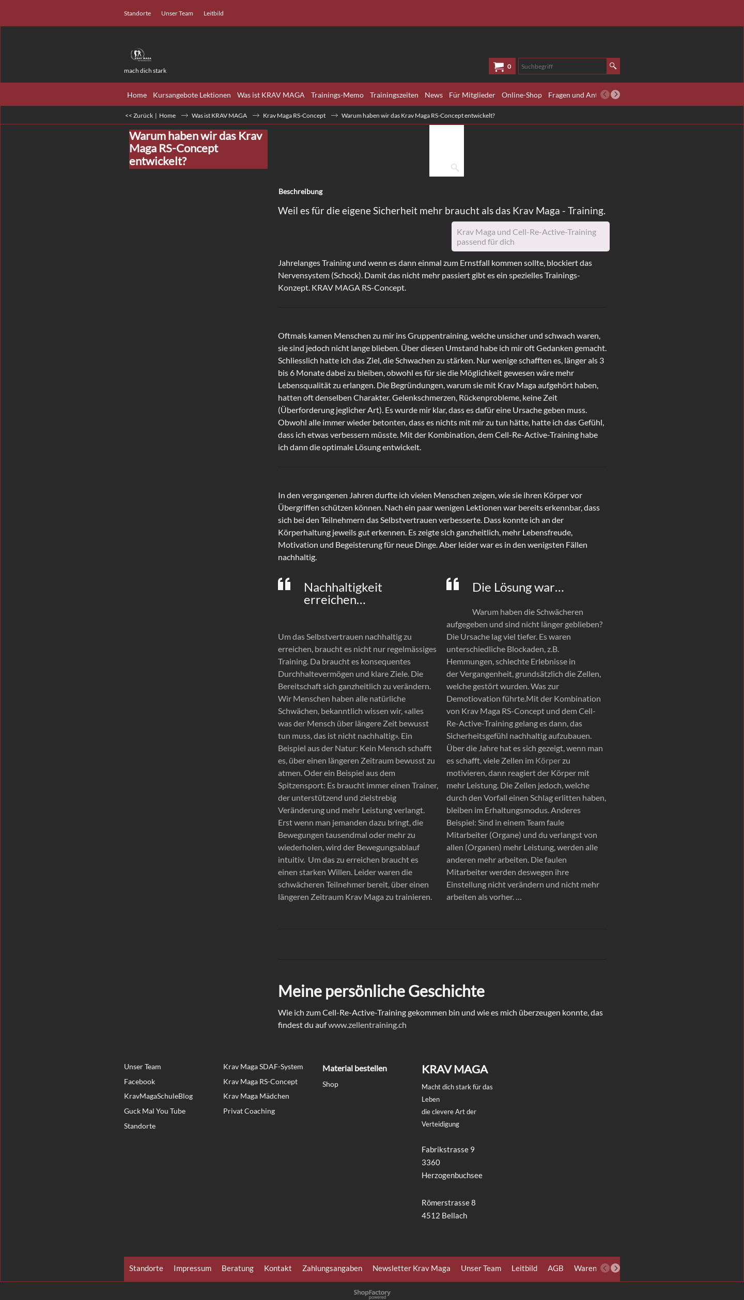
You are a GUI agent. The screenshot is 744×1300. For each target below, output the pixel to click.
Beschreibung (300, 191)
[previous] (605, 94)
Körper (548, 760)
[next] (615, 94)
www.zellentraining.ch (367, 1024)
